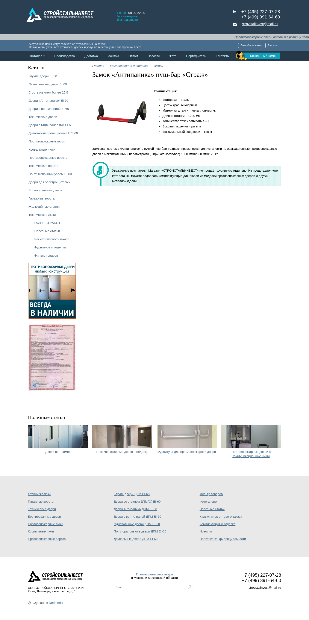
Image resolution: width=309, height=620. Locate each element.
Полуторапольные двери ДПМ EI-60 (140, 531)
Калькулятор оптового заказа (221, 516)
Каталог (36, 56)
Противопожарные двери (154, 574)
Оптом (133, 56)
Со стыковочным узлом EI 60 (50, 174)
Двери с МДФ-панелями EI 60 (51, 125)
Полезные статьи (47, 231)
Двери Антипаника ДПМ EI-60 (135, 509)
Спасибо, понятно (251, 45)
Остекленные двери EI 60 (48, 84)
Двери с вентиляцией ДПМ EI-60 (137, 516)
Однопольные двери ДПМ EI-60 (137, 524)
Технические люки (42, 214)
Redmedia (56, 603)
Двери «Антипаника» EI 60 (48, 100)
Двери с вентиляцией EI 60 (49, 108)
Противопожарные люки (47, 141)
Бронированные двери (45, 190)
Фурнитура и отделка (50, 247)
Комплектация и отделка (217, 524)
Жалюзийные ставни (44, 206)
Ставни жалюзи (39, 494)
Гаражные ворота (42, 198)
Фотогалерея (209, 501)
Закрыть (273, 45)
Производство (64, 56)
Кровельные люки (42, 149)
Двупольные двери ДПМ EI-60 (136, 539)
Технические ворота (43, 166)
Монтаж (113, 56)
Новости (154, 56)
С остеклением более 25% (48, 92)
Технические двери (43, 117)
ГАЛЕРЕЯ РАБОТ (47, 223)
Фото (173, 56)
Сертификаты (196, 56)
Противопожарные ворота (48, 157)
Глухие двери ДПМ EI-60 (132, 494)
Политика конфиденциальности (223, 539)
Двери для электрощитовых (49, 182)
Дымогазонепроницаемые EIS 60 (53, 133)
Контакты (222, 56)
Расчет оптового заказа (51, 239)
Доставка (91, 56)
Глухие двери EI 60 (43, 76)
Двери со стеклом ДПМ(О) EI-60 (137, 501)
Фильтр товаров (46, 255)
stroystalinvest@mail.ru (260, 24)
